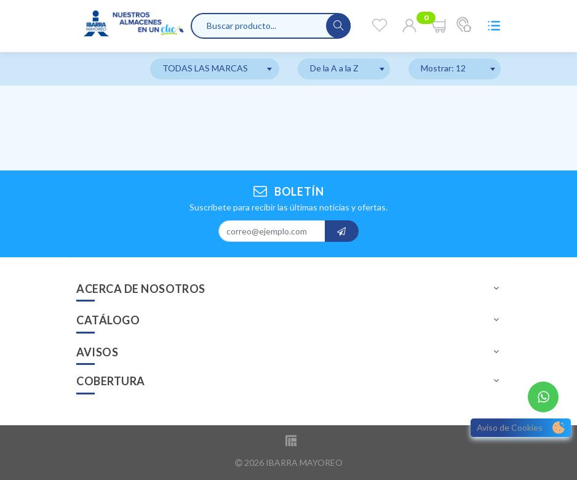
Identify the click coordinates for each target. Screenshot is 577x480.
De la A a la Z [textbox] (334, 68)
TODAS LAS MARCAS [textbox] (205, 68)
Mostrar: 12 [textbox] (443, 68)
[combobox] (214, 68)
